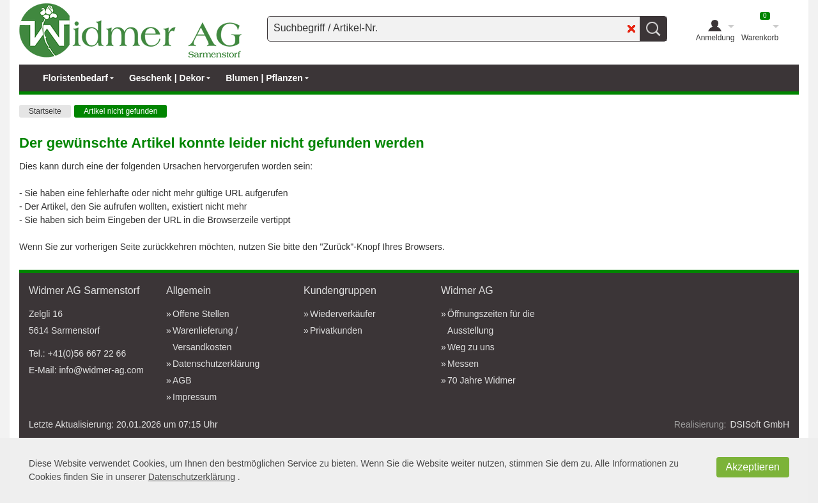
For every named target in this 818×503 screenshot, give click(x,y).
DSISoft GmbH (759, 424)
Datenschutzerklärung (191, 477)
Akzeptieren (753, 466)
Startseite (45, 111)
